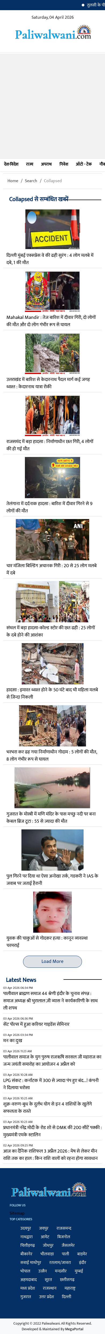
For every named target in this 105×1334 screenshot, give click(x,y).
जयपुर (43, 1228)
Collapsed (53, 181)
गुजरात (25, 1297)
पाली (65, 1254)
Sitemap (17, 1213)
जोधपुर (48, 1245)
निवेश (63, 164)
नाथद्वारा (26, 1237)
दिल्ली (66, 1297)
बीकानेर (26, 1254)
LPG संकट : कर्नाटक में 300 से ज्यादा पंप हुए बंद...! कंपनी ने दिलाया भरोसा (51, 1084)
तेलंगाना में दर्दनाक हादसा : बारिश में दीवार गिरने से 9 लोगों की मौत (49, 507)
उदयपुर (25, 1228)
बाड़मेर (82, 1254)
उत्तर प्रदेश (46, 1297)
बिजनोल (63, 1237)
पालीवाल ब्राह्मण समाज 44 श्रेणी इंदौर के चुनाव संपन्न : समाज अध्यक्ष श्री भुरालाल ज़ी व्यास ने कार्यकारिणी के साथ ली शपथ (50, 1001)
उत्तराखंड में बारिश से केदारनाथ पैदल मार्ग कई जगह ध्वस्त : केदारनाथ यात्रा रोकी (48, 383)
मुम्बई (79, 1271)
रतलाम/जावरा (60, 1262)
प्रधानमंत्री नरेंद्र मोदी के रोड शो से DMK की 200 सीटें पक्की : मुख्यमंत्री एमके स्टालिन (52, 1131)
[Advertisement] (52, 106)
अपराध (46, 164)
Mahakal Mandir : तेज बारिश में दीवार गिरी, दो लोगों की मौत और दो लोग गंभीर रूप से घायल (51, 321)
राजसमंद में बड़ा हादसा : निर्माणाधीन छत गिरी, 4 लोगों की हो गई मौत (49, 445)
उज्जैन (42, 1271)
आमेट (45, 1237)
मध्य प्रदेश (27, 1288)
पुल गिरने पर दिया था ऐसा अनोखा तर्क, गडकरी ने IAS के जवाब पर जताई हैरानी (52, 879)
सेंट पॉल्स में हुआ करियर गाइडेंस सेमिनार (36, 1024)
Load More (52, 962)
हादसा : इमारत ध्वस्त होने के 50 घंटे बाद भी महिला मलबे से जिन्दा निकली (52, 693)
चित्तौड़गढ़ (27, 1245)
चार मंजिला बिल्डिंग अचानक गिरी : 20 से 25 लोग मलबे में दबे (51, 569)
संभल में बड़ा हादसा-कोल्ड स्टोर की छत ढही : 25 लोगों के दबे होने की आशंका (50, 631)
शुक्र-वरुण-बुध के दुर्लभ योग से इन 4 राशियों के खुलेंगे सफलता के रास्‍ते (47, 1107)
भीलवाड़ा (47, 1254)
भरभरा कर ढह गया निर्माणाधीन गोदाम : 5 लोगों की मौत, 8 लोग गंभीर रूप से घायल (51, 755)
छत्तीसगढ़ (67, 1279)
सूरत (48, 1279)
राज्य (29, 164)
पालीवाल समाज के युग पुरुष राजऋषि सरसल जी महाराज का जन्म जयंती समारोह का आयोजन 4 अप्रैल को (52, 1060)
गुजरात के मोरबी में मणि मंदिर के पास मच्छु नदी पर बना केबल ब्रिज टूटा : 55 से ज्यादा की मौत (51, 817)
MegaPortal (74, 1329)
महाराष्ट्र (70, 1288)
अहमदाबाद (28, 1279)
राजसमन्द (64, 1228)
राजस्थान (50, 1288)
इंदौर (82, 1262)
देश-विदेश (11, 164)
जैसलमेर (68, 1245)
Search (31, 181)
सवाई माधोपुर (30, 1262)
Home (13, 181)
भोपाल (25, 1271)
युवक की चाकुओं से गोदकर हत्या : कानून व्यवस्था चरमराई (47, 942)
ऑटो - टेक (84, 164)
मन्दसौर (61, 1271)
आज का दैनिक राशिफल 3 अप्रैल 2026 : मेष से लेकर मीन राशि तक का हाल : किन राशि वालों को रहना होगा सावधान (50, 1155)
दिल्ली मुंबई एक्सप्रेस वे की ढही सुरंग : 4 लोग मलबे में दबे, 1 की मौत (49, 259)
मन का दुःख (12, 1041)
